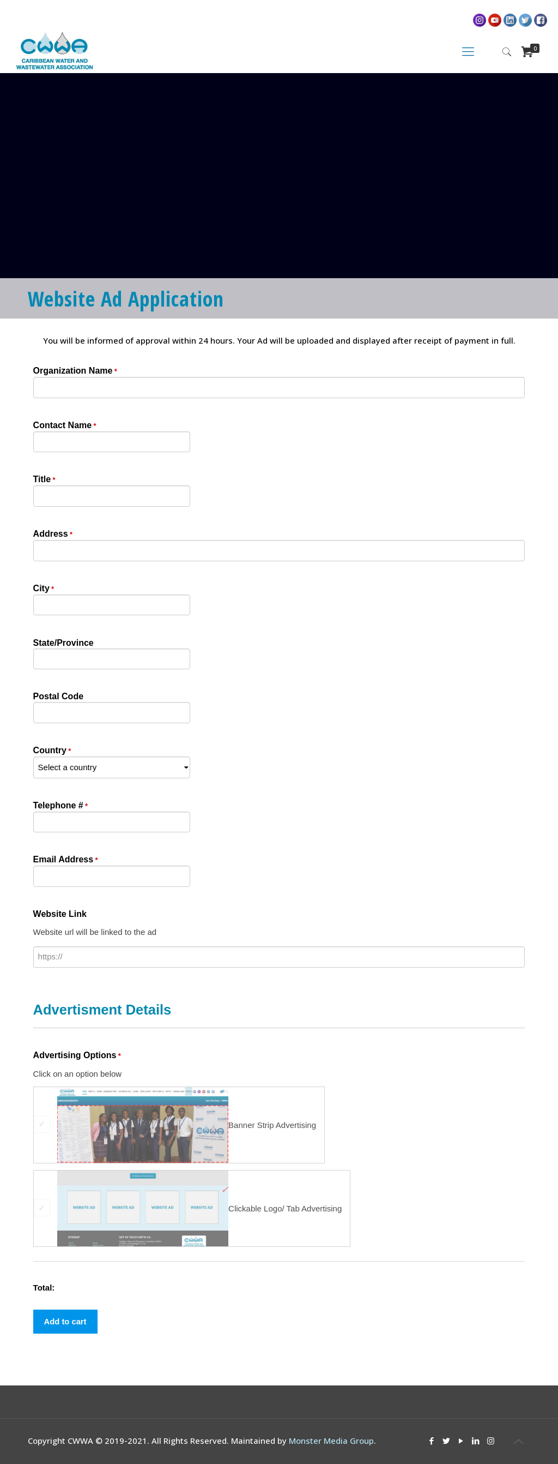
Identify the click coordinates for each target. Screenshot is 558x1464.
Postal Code (58, 696)
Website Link (60, 914)
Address (52, 534)
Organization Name (75, 371)
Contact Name (64, 426)
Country (52, 751)
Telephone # (60, 806)
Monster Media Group (331, 1440)
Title (44, 480)
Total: (44, 1287)
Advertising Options (77, 1056)
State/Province (63, 642)
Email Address (65, 860)
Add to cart (65, 1321)
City (43, 589)
